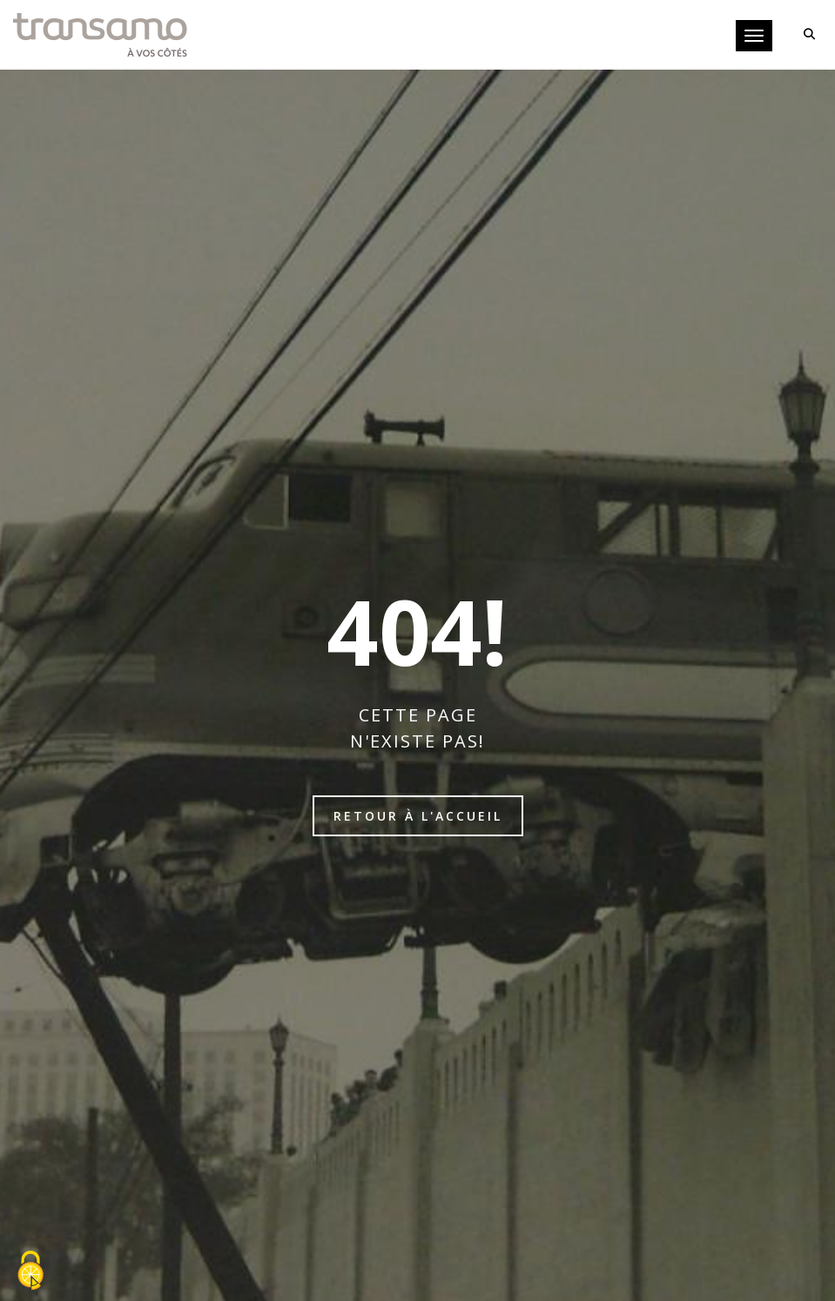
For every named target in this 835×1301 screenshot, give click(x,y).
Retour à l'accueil (417, 816)
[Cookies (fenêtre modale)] (30, 1271)
